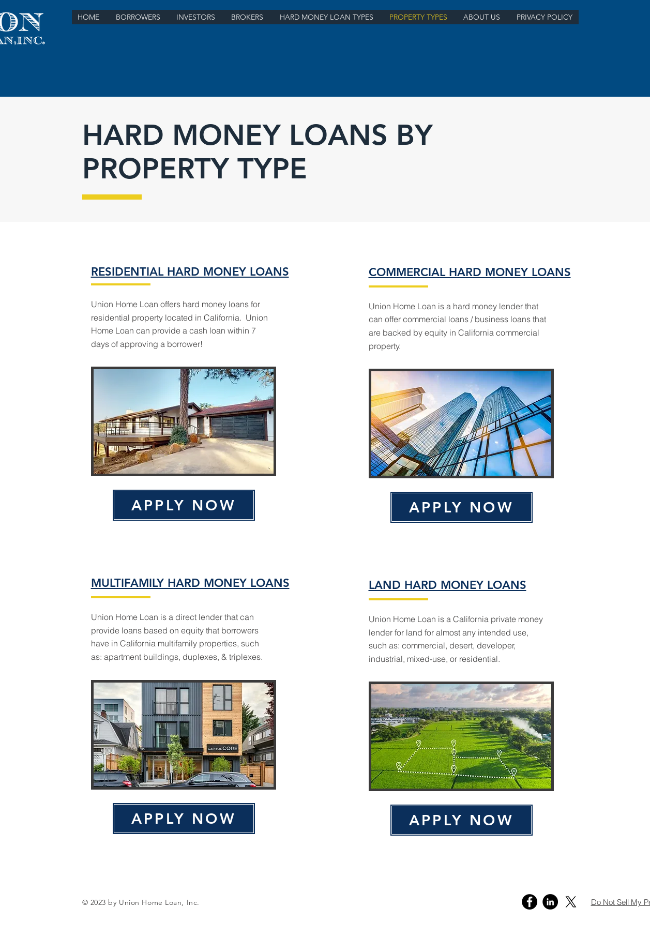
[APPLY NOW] (183, 505)
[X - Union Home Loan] (571, 902)
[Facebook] (529, 902)
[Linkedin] (550, 902)
